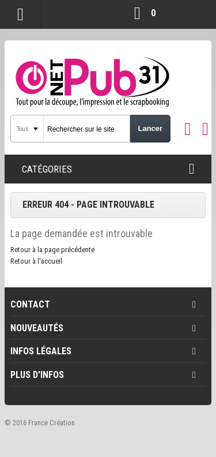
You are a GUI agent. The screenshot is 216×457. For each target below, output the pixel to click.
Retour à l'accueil (36, 261)
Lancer (150, 128)
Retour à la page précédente (52, 249)
